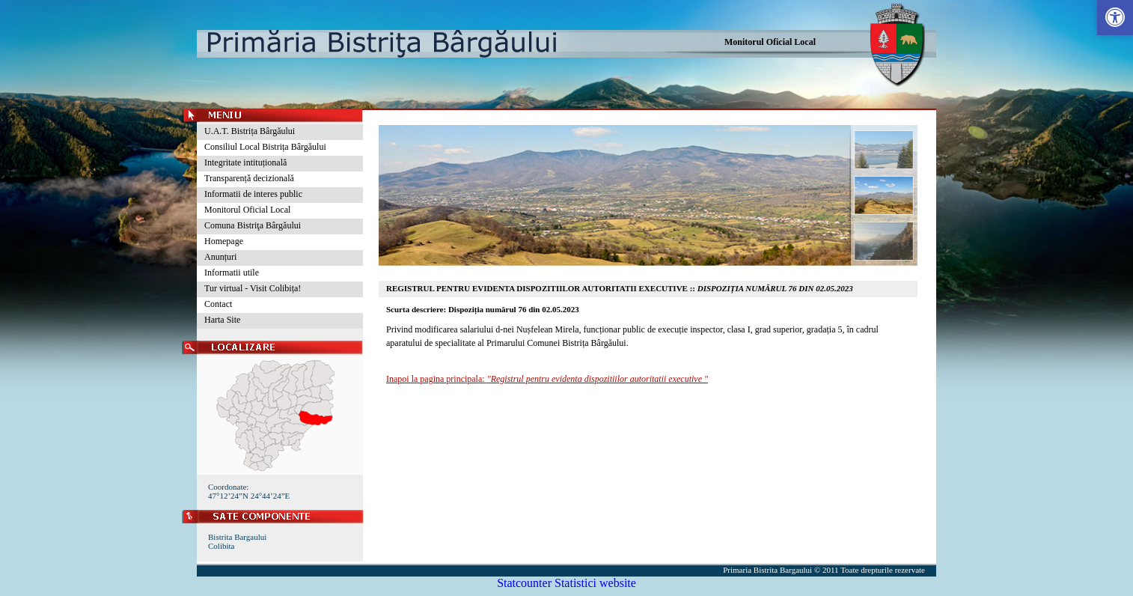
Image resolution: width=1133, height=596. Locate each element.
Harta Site (222, 319)
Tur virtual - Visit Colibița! (252, 288)
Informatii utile (231, 272)
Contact (218, 304)
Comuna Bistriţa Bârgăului (252, 225)
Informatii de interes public (253, 194)
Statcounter (524, 583)
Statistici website (595, 583)
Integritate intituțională (245, 162)
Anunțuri (220, 257)
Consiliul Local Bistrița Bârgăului (265, 147)
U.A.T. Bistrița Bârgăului (249, 131)
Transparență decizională (249, 178)
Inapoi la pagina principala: (547, 379)
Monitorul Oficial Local (770, 42)
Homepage (223, 241)
